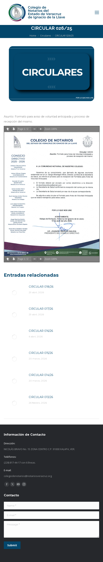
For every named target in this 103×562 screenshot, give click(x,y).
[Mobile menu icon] (97, 12)
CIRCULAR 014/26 (41, 375)
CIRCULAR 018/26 (41, 286)
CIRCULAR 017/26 (41, 308)
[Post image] (14, 292)
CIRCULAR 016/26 (41, 331)
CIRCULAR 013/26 (41, 397)
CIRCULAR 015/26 (41, 353)
